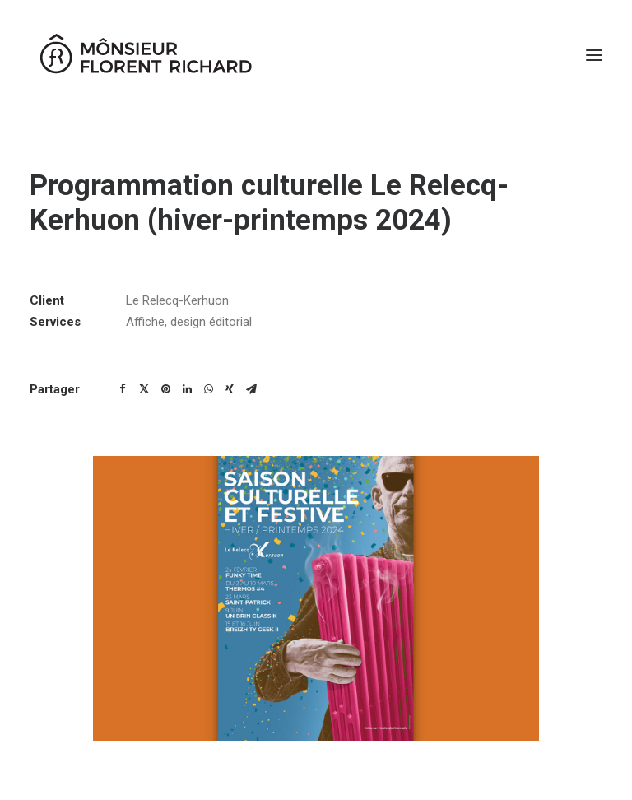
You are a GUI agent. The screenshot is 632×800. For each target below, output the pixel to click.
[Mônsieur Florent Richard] (145, 55)
